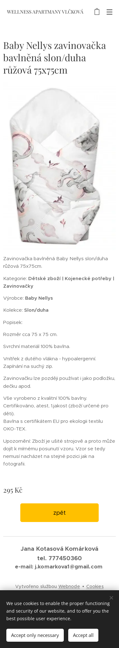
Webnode (69, 586)
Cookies (95, 586)
